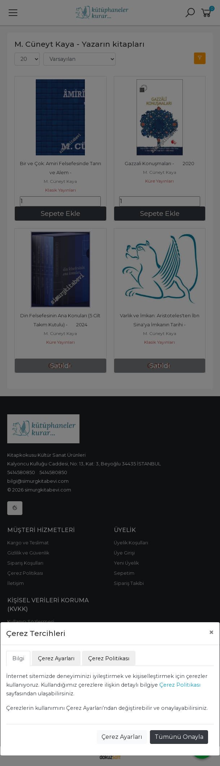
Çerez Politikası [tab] (108, 658)
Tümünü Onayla (179, 736)
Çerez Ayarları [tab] (56, 658)
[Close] (211, 632)
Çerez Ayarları (122, 736)
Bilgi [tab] (18, 658)
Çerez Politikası (179, 685)
